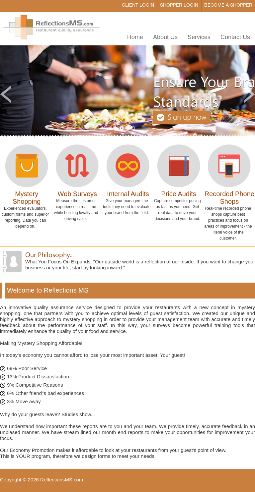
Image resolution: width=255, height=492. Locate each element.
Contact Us (235, 37)
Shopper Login (179, 5)
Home (135, 37)
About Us (165, 37)
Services (199, 37)
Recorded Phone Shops (229, 197)
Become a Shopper (228, 5)
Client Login (138, 5)
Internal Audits (128, 193)
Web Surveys (77, 193)
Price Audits (178, 193)
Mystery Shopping (27, 197)
